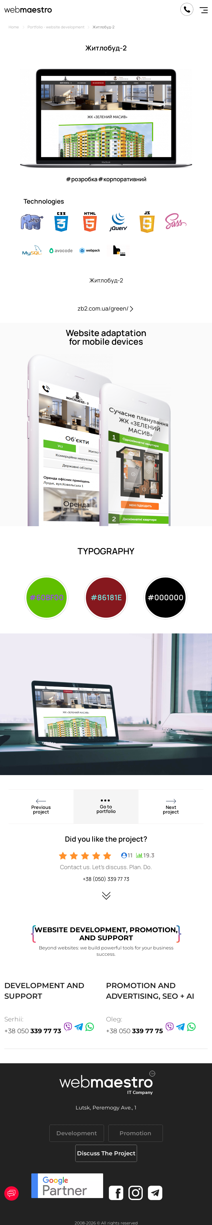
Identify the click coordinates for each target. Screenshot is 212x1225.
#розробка (81, 179)
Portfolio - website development (56, 27)
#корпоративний (122, 179)
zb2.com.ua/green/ (106, 308)
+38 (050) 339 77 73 (106, 878)
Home (14, 27)
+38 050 (32, 1031)
